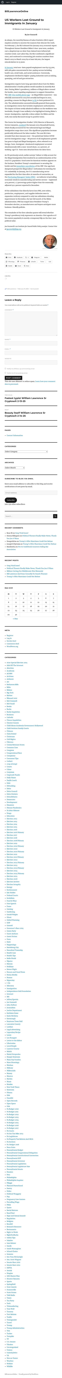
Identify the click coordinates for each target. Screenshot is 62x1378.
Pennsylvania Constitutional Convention (22, 1155)
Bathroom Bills (12, 684)
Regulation (11, 1218)
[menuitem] (2, 2)
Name (7, 339)
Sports (9, 1281)
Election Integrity (13, 884)
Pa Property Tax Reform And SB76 (20, 1139)
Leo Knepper (12, 1038)
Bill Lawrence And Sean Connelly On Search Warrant (27, 574)
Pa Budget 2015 (13, 1123)
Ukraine (10, 1344)
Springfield (11, 1284)
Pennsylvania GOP (14, 1158)
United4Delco (12, 1353)
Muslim (10, 1084)
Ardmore (10, 679)
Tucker (9, 1333)
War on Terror (12, 1358)
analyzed (22, 125)
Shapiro (10, 1273)
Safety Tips (11, 1238)
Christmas (11, 737)
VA (8, 1355)
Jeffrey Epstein (12, 999)
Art (8, 682)
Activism (10, 676)
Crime (9, 769)
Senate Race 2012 (13, 1265)
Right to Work (12, 1232)
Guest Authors (12, 934)
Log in (9, 638)
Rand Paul (10, 1213)
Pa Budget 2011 (12, 1112)
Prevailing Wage (13, 1202)
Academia (10, 671)
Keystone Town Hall (14, 1021)
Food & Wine (12, 901)
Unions (9, 1350)
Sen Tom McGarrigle (15, 1257)
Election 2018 (12, 838)
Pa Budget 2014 (13, 1120)
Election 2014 (12, 824)
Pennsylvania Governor (16, 1161)
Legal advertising (13, 1030)
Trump (9, 1325)
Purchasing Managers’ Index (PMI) (21, 177)
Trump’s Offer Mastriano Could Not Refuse (36, 541)
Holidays (10, 967)
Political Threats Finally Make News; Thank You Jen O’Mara (30, 568)
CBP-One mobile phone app (19, 95)
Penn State (11, 1147)
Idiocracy (10, 986)
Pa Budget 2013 (13, 1117)
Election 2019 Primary (15, 846)
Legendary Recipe (13, 1032)
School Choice (12, 1251)
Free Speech (11, 904)
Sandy (9, 1246)
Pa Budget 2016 (13, 1125)
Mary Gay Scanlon (14, 1060)
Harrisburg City (13, 947)
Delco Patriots (12, 794)
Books (9, 706)
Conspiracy (11, 756)
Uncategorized (12, 1347)
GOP (8, 923)
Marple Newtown (13, 1057)
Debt (8, 783)
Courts (9, 767)
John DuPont (12, 1005)
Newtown (10, 1090)
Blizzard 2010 (12, 698)
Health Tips (11, 956)
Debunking (11, 786)
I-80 (8, 983)
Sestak (9, 1270)
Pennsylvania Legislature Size (18, 1166)
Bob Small (11, 704)
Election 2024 (12, 871)
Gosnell (10, 925)
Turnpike (10, 1336)
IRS (8, 997)
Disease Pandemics (14, 808)
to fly (34, 100)
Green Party (11, 931)
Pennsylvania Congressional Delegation (22, 1153)
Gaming (10, 909)
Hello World (11, 958)
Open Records (12, 1101)
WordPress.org (12, 646)
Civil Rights (11, 739)
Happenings (11, 945)
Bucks (9, 709)
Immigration (12, 988)
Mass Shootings (13, 1062)
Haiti (9, 942)
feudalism (10, 898)
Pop (8, 1197)
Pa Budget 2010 (13, 1109)
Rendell (10, 1224)
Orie (8, 1106)
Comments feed (13, 644)
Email (8, 349)
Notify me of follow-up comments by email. (21, 368)
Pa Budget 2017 (13, 1128)
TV (8, 1339)
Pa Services (11, 1142)
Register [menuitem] (13, 2)
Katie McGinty (12, 1016)
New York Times (13, 1087)
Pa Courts (10, 1131)
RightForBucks (12, 1235)
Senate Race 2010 (13, 1262)
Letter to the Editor (14, 1040)
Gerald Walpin (12, 915)
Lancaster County (13, 1024)
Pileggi (9, 1183)
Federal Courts (12, 895)
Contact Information (15, 435)
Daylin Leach (12, 780)
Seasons (10, 1254)
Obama (9, 1093)
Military (10, 1068)
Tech (9, 1303)
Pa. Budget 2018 (13, 1145)
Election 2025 (12, 876)
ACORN (9, 674)
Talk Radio (11, 1295)
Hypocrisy (10, 980)
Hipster (9, 961)
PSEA (9, 1205)
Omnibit (10, 1098)
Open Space (11, 1103)
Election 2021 (12, 854)
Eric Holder (11, 893)
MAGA (9, 1051)
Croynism (10, 772)
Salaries (10, 1240)
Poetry (9, 1188)
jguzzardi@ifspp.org (14, 229)
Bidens (9, 690)
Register (10, 635)
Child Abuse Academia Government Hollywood (25, 726)
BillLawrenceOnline (16, 11)
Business (10, 715)
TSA (8, 1331)
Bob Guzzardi (12, 701)
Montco (10, 1076)
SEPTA (9, 1268)
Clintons (10, 742)
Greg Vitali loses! (21, 533)
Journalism (11, 1008)
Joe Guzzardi (34, 289)
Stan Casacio (12, 1287)
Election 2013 (12, 821)
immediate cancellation (25, 166)
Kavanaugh (11, 1019)
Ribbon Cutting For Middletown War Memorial (25, 571)
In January (9, 67)
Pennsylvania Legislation (16, 1164)
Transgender (12, 1320)
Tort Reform (11, 1314)
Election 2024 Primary (15, 873)
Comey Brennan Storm (16, 745)
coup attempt (12, 764)
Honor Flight (12, 969)
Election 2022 (12, 860)
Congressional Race (14, 753)
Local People (11, 1046)
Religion (10, 1221)
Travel (9, 1323)
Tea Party (10, 1301)
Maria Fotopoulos (13, 1054)
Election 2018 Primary (15, 841)
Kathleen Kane (12, 1013)
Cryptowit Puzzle (13, 775)
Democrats (11, 799)
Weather (10, 1361)
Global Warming (13, 920)
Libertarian (11, 1043)
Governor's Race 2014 (15, 928)
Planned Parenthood (15, 1186)
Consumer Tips (12, 758)
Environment (12, 890)
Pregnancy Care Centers (16, 1199)
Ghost (9, 917)
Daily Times (11, 778)
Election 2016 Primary (15, 832)
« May (15, 619)
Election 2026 (12, 879)
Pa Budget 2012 (13, 1114)
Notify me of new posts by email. (17, 373)
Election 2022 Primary (15, 862)
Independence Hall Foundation (19, 991)
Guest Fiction (12, 936)
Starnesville (11, 1290)
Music (9, 1082)
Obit (8, 1095)
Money (9, 1073)
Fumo (9, 906)
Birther (9, 695)
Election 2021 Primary (15, 857)
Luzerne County (13, 1049)
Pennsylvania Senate (15, 1169)
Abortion (10, 668)
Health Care (11, 953)
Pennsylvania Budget (15, 1150)
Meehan (10, 1065)
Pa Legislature (12, 1136)
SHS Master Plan (13, 1276)
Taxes (9, 1298)
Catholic (10, 717)
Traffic (9, 1317)
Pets (8, 1175)
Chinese (10, 731)
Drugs (9, 813)
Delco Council (12, 791)
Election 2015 (12, 827)
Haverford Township (15, 950)
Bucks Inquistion (13, 712)
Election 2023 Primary (15, 868)
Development (12, 802)
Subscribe (11, 500)
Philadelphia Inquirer (15, 1180)
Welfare (10, 1364)
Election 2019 (12, 843)
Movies (9, 1079)
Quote (9, 1208)
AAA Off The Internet (15, 665)
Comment (9, 310)
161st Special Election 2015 (17, 663)
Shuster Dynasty (13, 1279)
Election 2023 (12, 865)
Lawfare (10, 1027)
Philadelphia (11, 1177)
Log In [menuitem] (8, 2)
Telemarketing (12, 1306)
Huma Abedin (12, 975)
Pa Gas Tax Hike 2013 (15, 1134)
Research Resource (14, 1227)
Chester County (13, 723)
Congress (10, 750)
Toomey (10, 1312)
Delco (9, 789)
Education (11, 816)
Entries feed (11, 641)
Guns (9, 939)
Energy (9, 887)
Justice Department (14, 1010)
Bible (9, 687)
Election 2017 (12, 835)
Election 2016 (12, 830)
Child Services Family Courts (18, 728)
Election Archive (13, 882)
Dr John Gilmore (13, 810)
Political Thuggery (14, 1194)
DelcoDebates (12, 797)
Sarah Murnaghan (14, 1249)
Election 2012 (12, 819)
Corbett (10, 761)
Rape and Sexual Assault (16, 1216)
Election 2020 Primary (15, 852)
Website (8, 358)
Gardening (11, 912)
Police (9, 1191)
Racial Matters (12, 1210)
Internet (10, 994)
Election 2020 (12, 849)
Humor (9, 977)
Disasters (10, 805)
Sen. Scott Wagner (14, 1260)
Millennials (11, 1071)
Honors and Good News (16, 972)
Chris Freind (11, 734)
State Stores (11, 1292)
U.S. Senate (11, 1342)
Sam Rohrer (11, 1243)
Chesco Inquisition (14, 720)
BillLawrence (11, 289)
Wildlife (10, 1366)
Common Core (12, 747)
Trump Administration (15, 1328)
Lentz (9, 1035)
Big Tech (10, 693)
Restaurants (11, 1229)
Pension (10, 1172)
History (9, 964)
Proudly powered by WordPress (28, 1374)
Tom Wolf (10, 1309)
